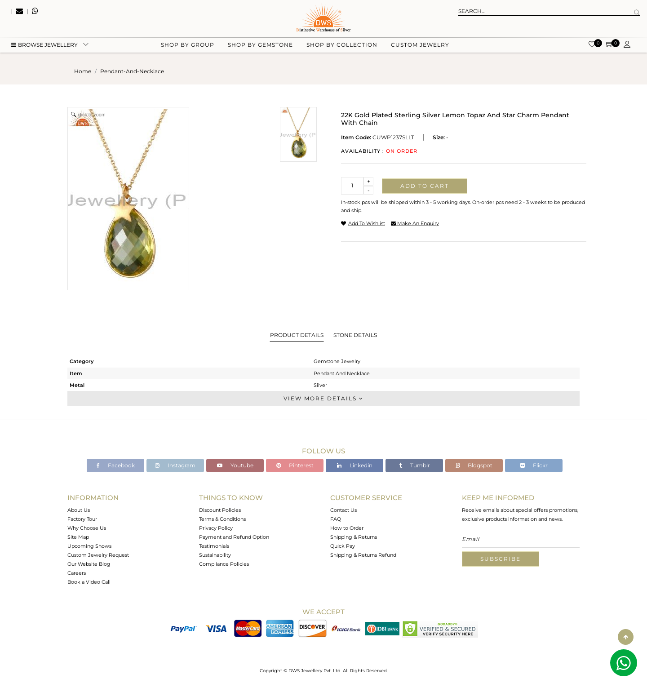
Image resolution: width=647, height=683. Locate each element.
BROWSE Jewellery (44, 45)
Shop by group (187, 45)
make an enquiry (415, 223)
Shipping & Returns (353, 537)
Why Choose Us (86, 528)
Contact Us (343, 510)
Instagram (175, 465)
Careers (76, 573)
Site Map (78, 537)
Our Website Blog (89, 564)
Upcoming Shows (89, 546)
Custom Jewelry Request (98, 555)
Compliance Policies (224, 564)
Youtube (235, 465)
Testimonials (214, 546)
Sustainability (215, 555)
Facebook (116, 465)
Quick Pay (342, 546)
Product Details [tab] (297, 335)
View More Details (323, 398)
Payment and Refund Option (234, 537)
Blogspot (474, 465)
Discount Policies (220, 510)
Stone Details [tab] (355, 335)
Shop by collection (341, 45)
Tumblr (414, 465)
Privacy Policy (216, 528)
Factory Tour (82, 519)
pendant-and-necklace (132, 71)
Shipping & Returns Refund (363, 555)
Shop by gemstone (260, 45)
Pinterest (295, 465)
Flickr (534, 465)
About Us (78, 510)
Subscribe (500, 558)
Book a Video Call (89, 582)
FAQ (335, 519)
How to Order (346, 528)
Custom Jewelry (420, 45)
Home (82, 71)
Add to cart (424, 185)
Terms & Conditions (222, 519)
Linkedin (354, 465)
